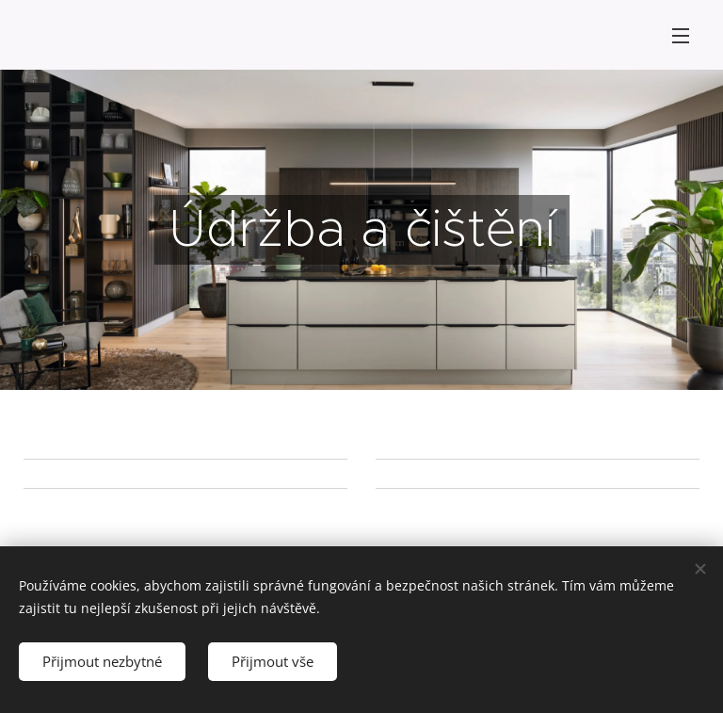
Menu (680, 36)
